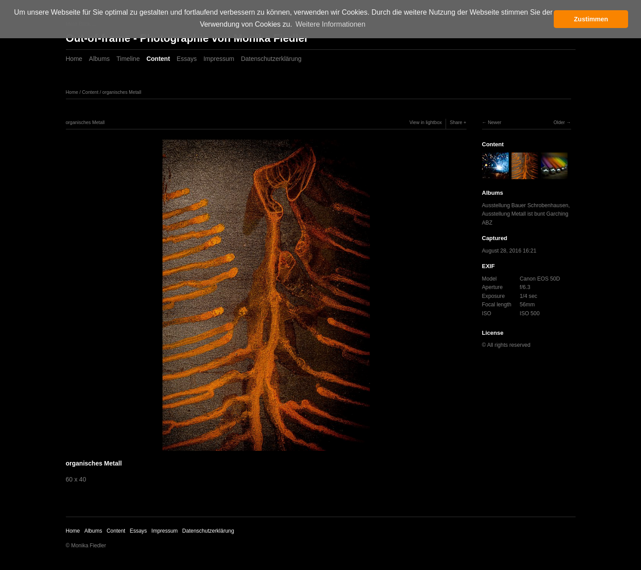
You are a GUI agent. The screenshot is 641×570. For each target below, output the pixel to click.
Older (559, 122)
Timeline (128, 58)
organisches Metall (122, 92)
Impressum (218, 58)
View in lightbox (426, 122)
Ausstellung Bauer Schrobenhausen (525, 205)
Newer (494, 122)
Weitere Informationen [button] (330, 24)
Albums (99, 58)
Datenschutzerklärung (271, 58)
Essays (187, 58)
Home (74, 58)
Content (158, 58)
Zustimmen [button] (591, 19)
